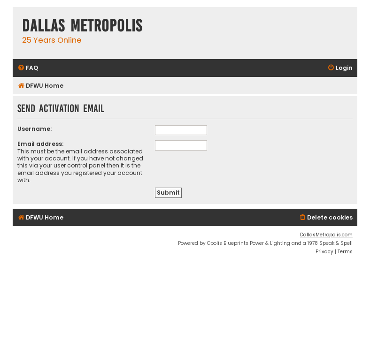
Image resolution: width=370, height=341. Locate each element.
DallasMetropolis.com (326, 234)
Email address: (40, 144)
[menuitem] (27, 68)
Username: (34, 129)
